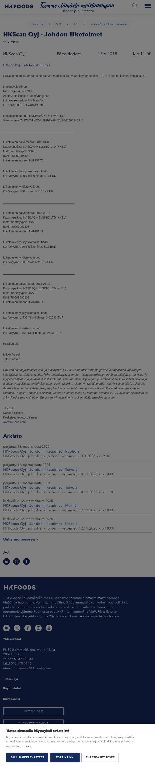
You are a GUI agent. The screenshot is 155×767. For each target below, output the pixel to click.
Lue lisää (25, 746)
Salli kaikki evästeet (27, 757)
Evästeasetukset (100, 757)
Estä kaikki (65, 757)
